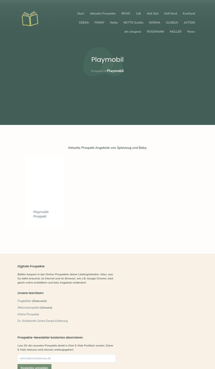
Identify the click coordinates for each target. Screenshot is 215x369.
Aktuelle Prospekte (103, 13)
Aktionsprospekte (28, 314)
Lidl (138, 13)
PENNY (100, 23)
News (191, 32)
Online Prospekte (28, 320)
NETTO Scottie (133, 23)
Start (80, 13)
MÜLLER (176, 32)
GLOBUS (172, 23)
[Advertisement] (108, 97)
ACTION (189, 23)
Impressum (54, 358)
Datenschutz (37, 358)
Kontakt (22, 358)
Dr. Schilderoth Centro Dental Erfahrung (42, 327)
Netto (114, 23)
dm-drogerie (132, 32)
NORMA (154, 23)
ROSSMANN (155, 32)
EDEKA (84, 23)
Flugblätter (24, 307)
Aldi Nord (170, 13)
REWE (125, 13)
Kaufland (189, 13)
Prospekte (97, 70)
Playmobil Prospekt (42, 214)
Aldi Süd (152, 13)
